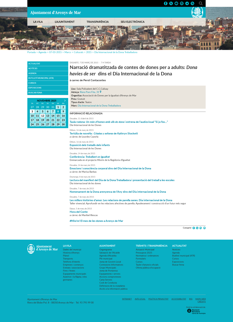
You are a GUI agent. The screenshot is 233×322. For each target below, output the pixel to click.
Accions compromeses (110, 276)
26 (42, 124)
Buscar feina (35, 92)
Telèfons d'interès (71, 261)
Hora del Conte (79, 212)
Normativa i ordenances (147, 255)
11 (37, 115)
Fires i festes (69, 270)
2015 (89, 52)
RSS (190, 299)
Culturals (78, 52)
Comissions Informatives (111, 264)
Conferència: (90, 157)
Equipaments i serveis (109, 273)
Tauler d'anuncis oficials (147, 264)
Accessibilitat (178, 299)
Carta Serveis (105, 279)
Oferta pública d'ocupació (148, 267)
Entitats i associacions (73, 267)
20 (47, 120)
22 (58, 120)
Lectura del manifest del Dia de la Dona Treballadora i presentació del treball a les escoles (122, 180)
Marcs (67, 52)
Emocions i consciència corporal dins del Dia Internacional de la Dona (110, 168)
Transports (68, 258)
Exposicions (34, 87)
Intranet (127, 299)
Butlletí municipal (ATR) (41, 78)
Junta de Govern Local (110, 261)
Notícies (32, 68)
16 (63, 115)
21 (52, 120)
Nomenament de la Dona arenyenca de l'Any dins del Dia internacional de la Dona (118, 192)
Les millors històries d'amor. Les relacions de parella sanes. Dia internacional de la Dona (121, 200)
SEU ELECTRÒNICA (133, 22)
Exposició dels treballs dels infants (90, 145)
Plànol (66, 255)
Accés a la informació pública (113, 288)
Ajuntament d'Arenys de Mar (55, 13)
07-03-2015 (55, 52)
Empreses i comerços (73, 264)
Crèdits (202, 301)
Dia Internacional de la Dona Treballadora (115, 52)
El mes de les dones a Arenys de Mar (96, 221)
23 (63, 120)
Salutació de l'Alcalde (109, 252)
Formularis (141, 258)
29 (58, 124)
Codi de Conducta (108, 282)
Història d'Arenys (71, 252)
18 (37, 120)
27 (47, 124)
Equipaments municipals (74, 273)
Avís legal (140, 299)
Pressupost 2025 (144, 252)
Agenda (42, 52)
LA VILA (38, 22)
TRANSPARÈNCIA (98, 22)
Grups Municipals (107, 267)
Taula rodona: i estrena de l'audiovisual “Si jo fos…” (119, 122)
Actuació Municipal (145, 249)
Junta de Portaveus (108, 270)
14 (52, 115)
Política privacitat (158, 299)
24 (32, 124)
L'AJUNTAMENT (65, 22)
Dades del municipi (72, 249)
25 (37, 124)
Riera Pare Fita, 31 (89, 92)
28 (52, 124)
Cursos (32, 83)
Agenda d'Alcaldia (107, 255)
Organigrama (105, 249)
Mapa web (200, 299)
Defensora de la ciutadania (112, 285)
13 (47, 115)
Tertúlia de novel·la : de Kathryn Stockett (104, 133)
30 (63, 124)
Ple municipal (105, 258)
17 (32, 120)
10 (32, 115)
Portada (31, 52)
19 (42, 120)
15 (58, 115)
